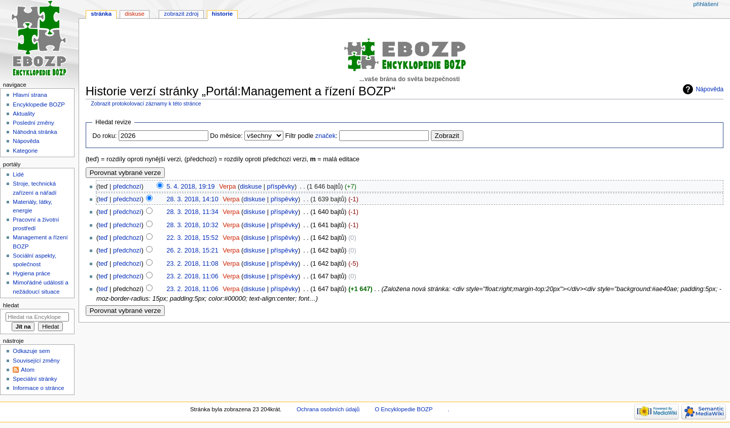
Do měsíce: (226, 135)
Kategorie (25, 151)
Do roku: (104, 135)
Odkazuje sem (31, 351)
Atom (27, 370)
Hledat (11, 305)
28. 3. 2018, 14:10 (192, 199)
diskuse (251, 186)
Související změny (36, 361)
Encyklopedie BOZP (39, 104)
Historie (222, 14)
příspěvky (281, 186)
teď (102, 199)
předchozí (127, 186)
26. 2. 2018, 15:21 (192, 250)
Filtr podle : (311, 135)
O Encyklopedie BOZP (403, 409)
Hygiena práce (31, 273)
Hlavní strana (30, 95)
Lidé (18, 174)
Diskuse (134, 14)
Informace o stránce (38, 388)
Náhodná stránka (35, 132)
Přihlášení (705, 4)
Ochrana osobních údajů (328, 409)
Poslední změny (33, 123)
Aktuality (23, 114)
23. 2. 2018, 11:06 (192, 276)
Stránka (101, 14)
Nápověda (709, 89)
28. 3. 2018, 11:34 (192, 212)
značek (325, 135)
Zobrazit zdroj (181, 14)
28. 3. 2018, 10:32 (192, 225)
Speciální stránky (35, 379)
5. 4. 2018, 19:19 (190, 186)
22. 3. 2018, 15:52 (192, 237)
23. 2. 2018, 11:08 (192, 263)
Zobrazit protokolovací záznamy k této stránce (146, 103)
